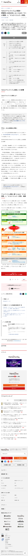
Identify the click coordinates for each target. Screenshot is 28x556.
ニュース (4, 470)
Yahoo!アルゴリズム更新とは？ (15, 43)
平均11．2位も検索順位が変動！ (15, 45)
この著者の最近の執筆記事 (13, 334)
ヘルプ (6, 534)
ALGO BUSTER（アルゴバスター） (11, 134)
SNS (15, 485)
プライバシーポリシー (9, 546)
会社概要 (6, 542)
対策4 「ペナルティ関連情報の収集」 (16, 80)
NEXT (24, 279)
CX (15, 483)
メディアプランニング (19, 488)
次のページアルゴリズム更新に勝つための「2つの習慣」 (14, 274)
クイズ (16, 497)
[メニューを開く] (2, 2)
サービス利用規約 (8, 544)
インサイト (3, 488)
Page (4, 57)
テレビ (2, 483)
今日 (7, 400)
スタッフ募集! (7, 537)
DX (1, 480)
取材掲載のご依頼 (20, 464)
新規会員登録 (14, 385)
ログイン (14, 388)
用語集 (3, 509)
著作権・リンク (7, 535)
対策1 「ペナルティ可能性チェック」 (16, 69)
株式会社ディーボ (6, 301)
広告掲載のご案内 (7, 464)
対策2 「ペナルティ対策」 (14, 71)
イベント (4, 505)
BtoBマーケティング (19, 480)
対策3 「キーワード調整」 (14, 78)
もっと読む (5, 316)
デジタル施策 (3, 485)
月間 (20, 400)
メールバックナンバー (14, 382)
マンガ (2, 497)
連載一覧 (3, 500)
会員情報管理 (7, 539)
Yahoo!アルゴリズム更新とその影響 (16, 41)
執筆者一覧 (17, 500)
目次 (19, 37)
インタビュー (3, 495)
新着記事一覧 (5, 474)
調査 (15, 495)
